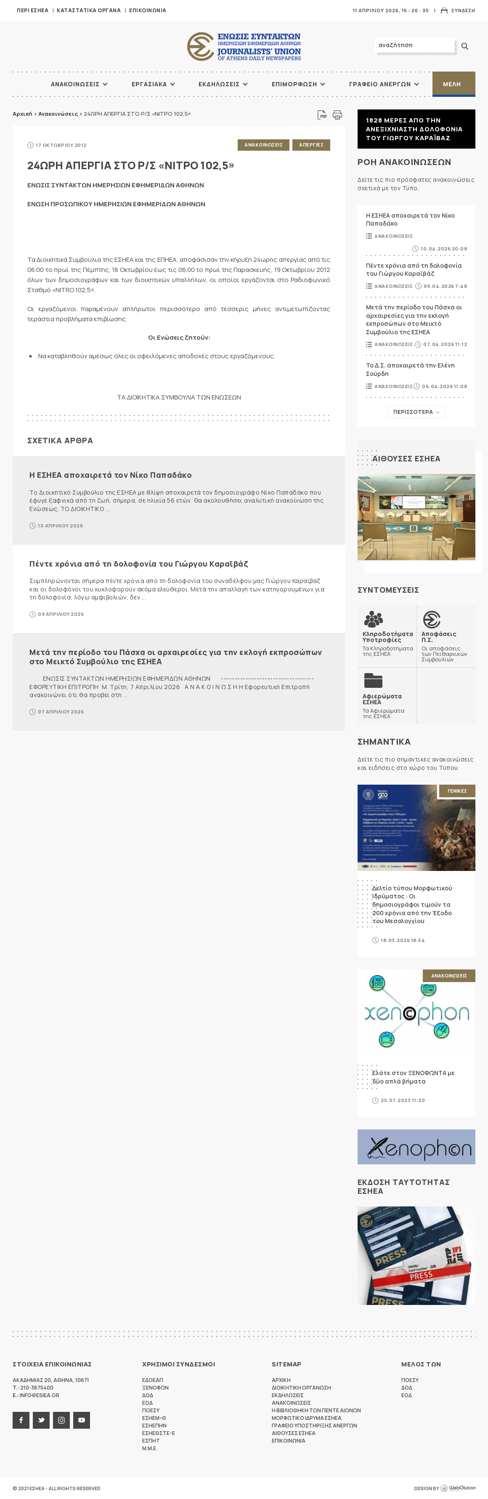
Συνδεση (463, 10)
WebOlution (457, 1488)
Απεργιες (311, 144)
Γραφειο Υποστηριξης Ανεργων (314, 1425)
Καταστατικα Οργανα (89, 10)
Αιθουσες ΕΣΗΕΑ (406, 458)
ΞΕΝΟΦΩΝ (155, 1387)
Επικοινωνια (148, 10)
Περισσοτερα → (416, 411)
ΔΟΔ (147, 1395)
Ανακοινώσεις (58, 113)
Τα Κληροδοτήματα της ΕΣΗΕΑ (388, 644)
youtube (81, 1420)
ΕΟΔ (147, 1402)
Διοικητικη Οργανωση (301, 1387)
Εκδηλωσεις (219, 84)
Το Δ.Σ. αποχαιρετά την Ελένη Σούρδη (410, 369)
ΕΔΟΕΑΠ (152, 1380)
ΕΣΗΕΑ (244, 46)
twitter (41, 1420)
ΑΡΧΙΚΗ (23, 84)
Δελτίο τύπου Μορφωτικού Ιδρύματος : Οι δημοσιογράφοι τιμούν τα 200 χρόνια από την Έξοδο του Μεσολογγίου (412, 904)
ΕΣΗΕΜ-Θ (154, 1418)
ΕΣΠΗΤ (151, 1440)
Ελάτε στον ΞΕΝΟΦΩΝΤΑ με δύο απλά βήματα (413, 1077)
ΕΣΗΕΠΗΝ (154, 1425)
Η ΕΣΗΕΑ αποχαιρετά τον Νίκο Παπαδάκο (110, 475)
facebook (21, 1420)
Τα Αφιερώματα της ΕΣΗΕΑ (387, 706)
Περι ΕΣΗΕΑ (32, 10)
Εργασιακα (149, 84)
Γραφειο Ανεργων (380, 84)
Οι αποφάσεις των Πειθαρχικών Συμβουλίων (446, 646)
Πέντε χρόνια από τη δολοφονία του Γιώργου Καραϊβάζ (138, 564)
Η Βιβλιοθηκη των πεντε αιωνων (316, 1410)
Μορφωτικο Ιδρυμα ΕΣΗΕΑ (307, 1418)
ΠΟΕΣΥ (150, 1410)
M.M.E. (149, 1448)
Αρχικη (281, 1380)
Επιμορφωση (294, 84)
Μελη (452, 84)
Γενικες (457, 791)
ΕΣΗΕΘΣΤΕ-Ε (158, 1433)
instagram (61, 1420)
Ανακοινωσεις (75, 84)
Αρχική (22, 113)
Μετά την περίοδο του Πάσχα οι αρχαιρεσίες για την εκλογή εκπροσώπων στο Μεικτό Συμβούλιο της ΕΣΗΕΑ (175, 656)
